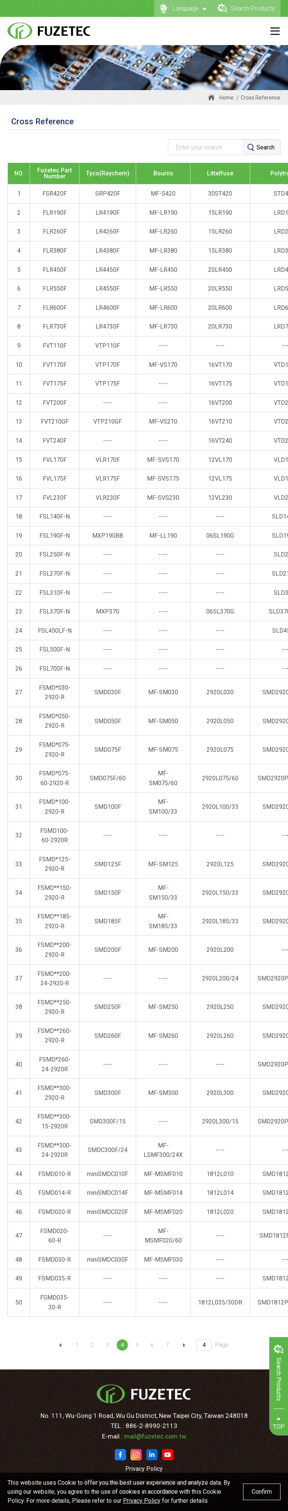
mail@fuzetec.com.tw (155, 1436)
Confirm (262, 1491)
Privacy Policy (144, 1468)
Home (226, 98)
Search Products (246, 8)
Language (183, 8)
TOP (279, 1423)
